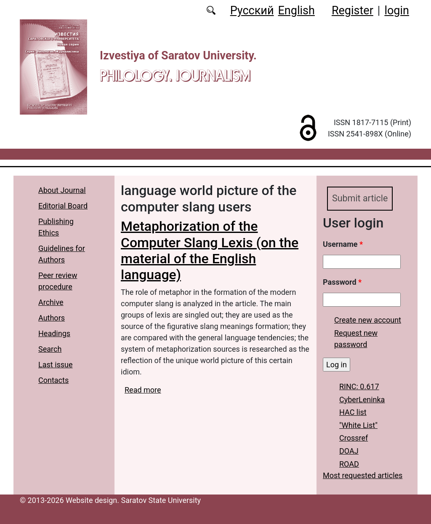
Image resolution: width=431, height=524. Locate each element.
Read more (143, 389)
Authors (51, 317)
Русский (252, 10)
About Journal (62, 190)
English (296, 10)
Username (343, 244)
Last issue (55, 364)
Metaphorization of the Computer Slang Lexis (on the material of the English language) (209, 250)
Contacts (53, 380)
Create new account (367, 319)
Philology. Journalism (175, 75)
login (396, 10)
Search (49, 349)
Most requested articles (362, 475)
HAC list (353, 412)
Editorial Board (63, 205)
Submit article (360, 198)
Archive (51, 302)
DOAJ (349, 450)
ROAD (349, 464)
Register (352, 10)
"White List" (358, 425)
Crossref (353, 438)
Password (342, 282)
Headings (54, 333)
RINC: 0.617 (359, 386)
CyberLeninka (362, 399)
